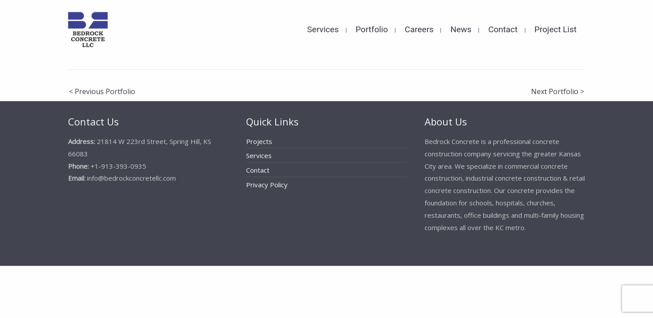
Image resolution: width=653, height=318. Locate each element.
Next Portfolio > (557, 91)
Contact (258, 170)
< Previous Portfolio (102, 91)
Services (259, 155)
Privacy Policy (267, 184)
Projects (259, 141)
